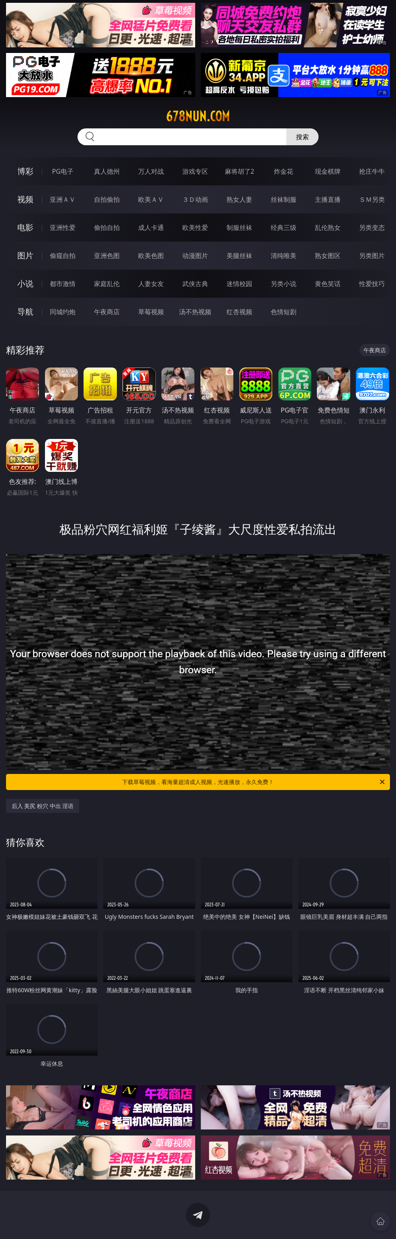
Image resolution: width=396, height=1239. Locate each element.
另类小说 (283, 283)
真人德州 (107, 171)
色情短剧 (283, 311)
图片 (25, 255)
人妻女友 (151, 283)
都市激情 (63, 283)
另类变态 (372, 227)
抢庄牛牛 (372, 171)
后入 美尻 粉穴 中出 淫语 (43, 806)
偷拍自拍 (107, 227)
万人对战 (151, 171)
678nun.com (198, 116)
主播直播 (328, 199)
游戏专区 (195, 171)
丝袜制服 (283, 199)
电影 (25, 227)
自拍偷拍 (107, 199)
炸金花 (283, 171)
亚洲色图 (107, 255)
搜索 (302, 136)
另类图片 (372, 255)
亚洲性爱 (63, 227)
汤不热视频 (195, 311)
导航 (25, 311)
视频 (25, 199)
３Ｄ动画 (195, 199)
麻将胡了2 (239, 171)
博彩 (25, 171)
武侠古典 (195, 283)
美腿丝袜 (239, 255)
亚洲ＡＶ (63, 199)
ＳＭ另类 (372, 199)
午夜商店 (107, 311)
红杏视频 (239, 311)
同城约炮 (63, 311)
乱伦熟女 (328, 227)
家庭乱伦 (107, 283)
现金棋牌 (328, 171)
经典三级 (283, 227)
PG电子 (62, 171)
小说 (25, 283)
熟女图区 (328, 255)
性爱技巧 (372, 283)
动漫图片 (195, 255)
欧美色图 (151, 255)
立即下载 (254, 1221)
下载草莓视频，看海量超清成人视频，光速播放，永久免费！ (254, 782)
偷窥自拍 (63, 255)
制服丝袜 (239, 227)
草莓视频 (151, 311)
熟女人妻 (239, 199)
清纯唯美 (283, 255)
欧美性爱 (195, 227)
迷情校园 (239, 283)
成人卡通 (151, 227)
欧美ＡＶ (151, 199)
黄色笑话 (328, 283)
